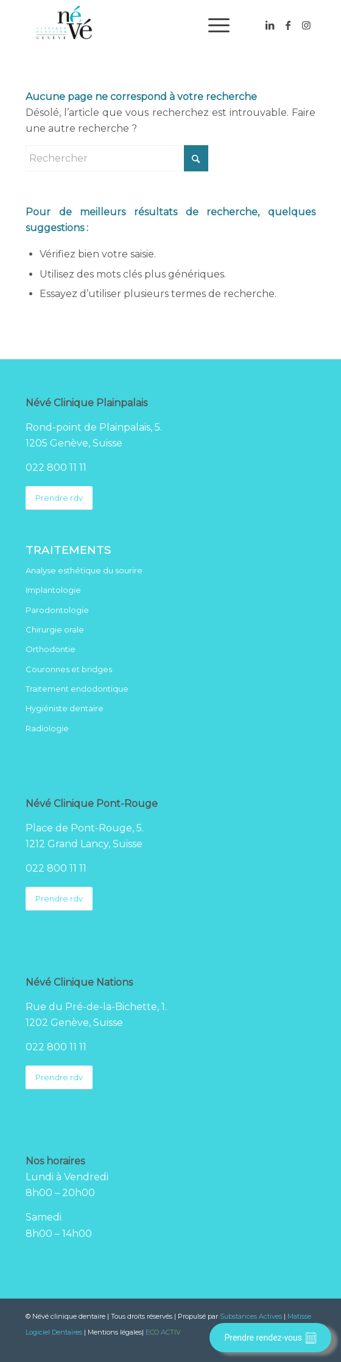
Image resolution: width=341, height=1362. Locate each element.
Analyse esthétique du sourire (84, 570)
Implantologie (53, 590)
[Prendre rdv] (59, 498)
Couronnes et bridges (69, 669)
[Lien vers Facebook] (288, 25)
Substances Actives (251, 1316)
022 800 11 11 (56, 467)
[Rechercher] (117, 158)
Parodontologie (57, 610)
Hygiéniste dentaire (65, 708)
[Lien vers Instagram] (306, 25)
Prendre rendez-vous (270, 1338)
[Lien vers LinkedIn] (270, 25)
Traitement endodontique (77, 689)
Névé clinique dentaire (68, 1316)
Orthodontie (51, 649)
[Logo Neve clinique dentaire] (142, 25)
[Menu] (213, 25)
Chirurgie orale (55, 629)
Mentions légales (115, 1332)
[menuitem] (213, 25)
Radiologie (47, 728)
